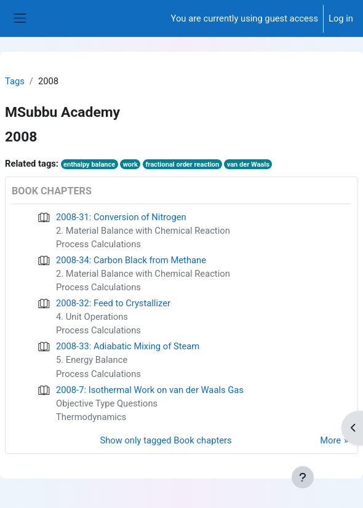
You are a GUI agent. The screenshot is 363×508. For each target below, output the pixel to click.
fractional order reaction (182, 165)
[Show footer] (303, 477)
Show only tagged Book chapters (166, 440)
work (130, 165)
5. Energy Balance (91, 359)
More (330, 440)
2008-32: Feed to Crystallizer (113, 303)
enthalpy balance (89, 165)
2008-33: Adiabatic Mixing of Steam (127, 346)
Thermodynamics (91, 417)
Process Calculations (98, 244)
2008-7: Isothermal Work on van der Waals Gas (150, 389)
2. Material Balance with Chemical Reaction (143, 230)
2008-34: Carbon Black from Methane (131, 260)
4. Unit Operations (92, 316)
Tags (15, 81)
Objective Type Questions (107, 403)
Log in (341, 18)
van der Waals (248, 165)
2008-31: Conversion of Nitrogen (121, 217)
